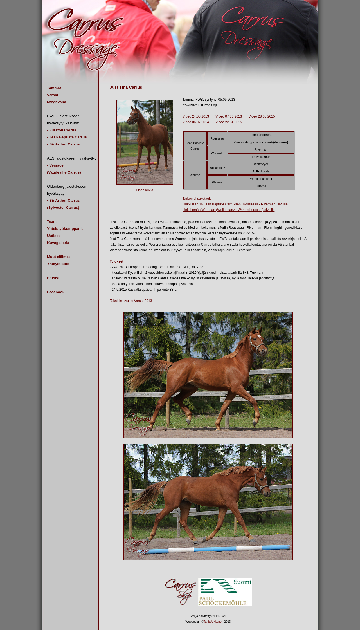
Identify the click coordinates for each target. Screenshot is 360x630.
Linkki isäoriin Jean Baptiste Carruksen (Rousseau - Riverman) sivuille (235, 204)
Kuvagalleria (58, 243)
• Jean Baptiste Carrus (67, 137)
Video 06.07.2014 (196, 122)
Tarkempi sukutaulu (197, 199)
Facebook (55, 292)
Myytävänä (56, 102)
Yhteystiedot (58, 264)
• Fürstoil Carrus (61, 130)
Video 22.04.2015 (228, 122)
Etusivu (53, 278)
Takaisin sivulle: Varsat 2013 (131, 301)
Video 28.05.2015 (262, 116)
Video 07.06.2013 (228, 116)
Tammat (54, 88)
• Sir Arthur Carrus (63, 144)
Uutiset (53, 236)
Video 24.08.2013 (196, 116)
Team (52, 221)
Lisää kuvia (144, 190)
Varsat (52, 95)
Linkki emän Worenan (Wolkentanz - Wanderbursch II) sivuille (228, 210)
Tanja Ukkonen (213, 621)
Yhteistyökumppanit (65, 229)
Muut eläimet (58, 257)
